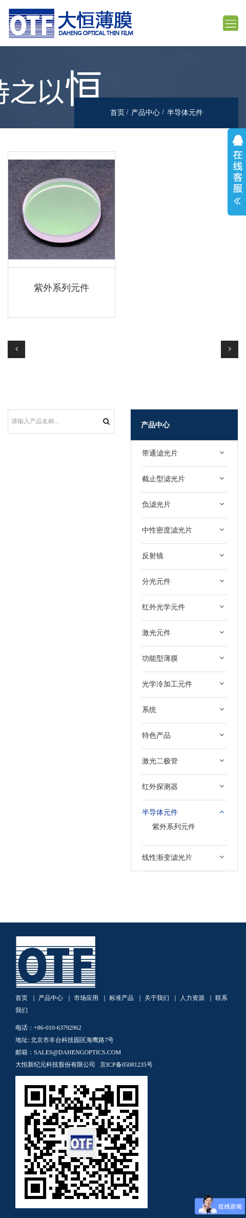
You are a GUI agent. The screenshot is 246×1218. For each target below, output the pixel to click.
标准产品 (121, 997)
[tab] (184, 453)
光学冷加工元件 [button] (167, 684)
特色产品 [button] (156, 735)
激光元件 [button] (156, 632)
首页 (117, 112)
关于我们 (157, 997)
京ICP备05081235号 (126, 1064)
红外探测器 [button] (160, 786)
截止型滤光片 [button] (163, 479)
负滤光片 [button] (156, 504)
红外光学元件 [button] (163, 607)
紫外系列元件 (61, 288)
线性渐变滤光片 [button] (167, 857)
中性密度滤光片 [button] (167, 530)
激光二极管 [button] (160, 761)
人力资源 (192, 997)
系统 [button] (149, 709)
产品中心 (145, 112)
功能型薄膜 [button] (160, 658)
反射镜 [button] (152, 556)
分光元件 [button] (156, 581)
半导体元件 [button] (160, 812)
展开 (237, 171)
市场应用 (86, 997)
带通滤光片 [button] (160, 453)
